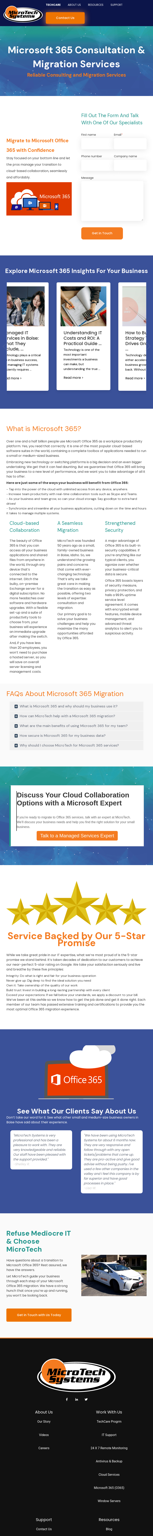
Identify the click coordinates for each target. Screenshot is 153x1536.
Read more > (12, 378)
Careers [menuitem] (43, 1448)
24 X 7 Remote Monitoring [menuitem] (109, 1448)
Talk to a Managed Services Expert (77, 835)
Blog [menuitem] (109, 1529)
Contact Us (65, 18)
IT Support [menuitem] (109, 1435)
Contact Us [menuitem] (44, 1529)
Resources (95, 5)
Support (117, 5)
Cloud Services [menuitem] (109, 1475)
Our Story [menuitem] (43, 1421)
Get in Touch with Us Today (39, 1315)
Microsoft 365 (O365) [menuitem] (109, 1488)
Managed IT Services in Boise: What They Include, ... (20, 341)
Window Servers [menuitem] (109, 1501)
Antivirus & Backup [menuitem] (109, 1461)
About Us (74, 5)
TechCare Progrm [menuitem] (109, 1421)
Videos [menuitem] (44, 1435)
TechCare (53, 5)
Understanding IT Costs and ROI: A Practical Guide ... (83, 338)
